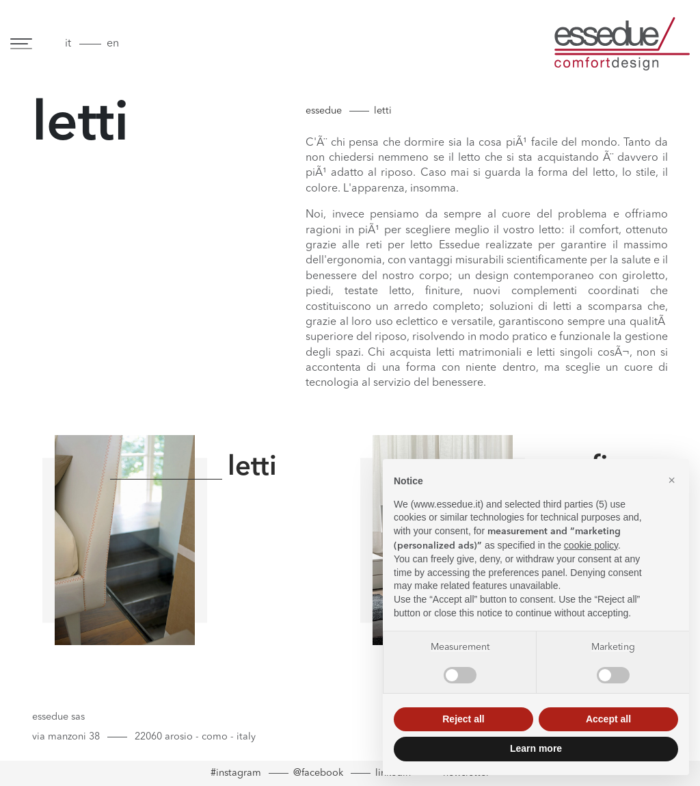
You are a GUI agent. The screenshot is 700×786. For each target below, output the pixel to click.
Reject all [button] (463, 718)
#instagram (236, 773)
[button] (671, 481)
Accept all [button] (608, 718)
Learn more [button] (536, 748)
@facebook (318, 773)
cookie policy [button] (591, 545)
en (113, 43)
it (68, 43)
